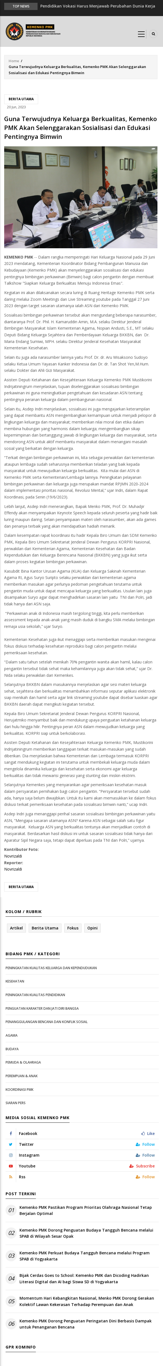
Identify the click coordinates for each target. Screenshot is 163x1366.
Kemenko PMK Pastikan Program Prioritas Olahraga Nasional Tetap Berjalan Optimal (85, 1210)
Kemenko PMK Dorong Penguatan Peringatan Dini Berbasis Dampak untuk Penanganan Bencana (85, 1324)
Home (14, 60)
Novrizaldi (13, 856)
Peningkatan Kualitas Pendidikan (35, 994)
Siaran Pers (16, 1103)
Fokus (72, 928)
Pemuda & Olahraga (23, 1062)
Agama (12, 1035)
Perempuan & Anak (22, 1076)
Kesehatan (15, 981)
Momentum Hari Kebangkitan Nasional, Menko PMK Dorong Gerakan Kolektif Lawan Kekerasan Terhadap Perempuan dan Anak (86, 1301)
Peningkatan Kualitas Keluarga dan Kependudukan (51, 968)
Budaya (12, 1049)
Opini (92, 928)
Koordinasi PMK (19, 1089)
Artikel (16, 928)
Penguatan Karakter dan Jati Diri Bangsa (42, 1008)
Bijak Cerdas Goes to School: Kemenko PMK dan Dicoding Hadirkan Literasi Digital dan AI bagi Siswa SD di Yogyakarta (84, 1278)
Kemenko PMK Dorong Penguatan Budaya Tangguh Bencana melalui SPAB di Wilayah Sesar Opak (86, 1233)
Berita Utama (21, 99)
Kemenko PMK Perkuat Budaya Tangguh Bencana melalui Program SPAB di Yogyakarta (84, 1256)
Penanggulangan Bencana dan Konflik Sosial (47, 1021)
